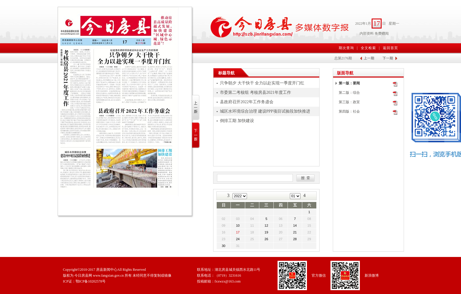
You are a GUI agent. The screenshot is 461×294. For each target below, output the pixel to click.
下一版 (196, 135)
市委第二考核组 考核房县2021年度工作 (255, 92)
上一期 (369, 58)
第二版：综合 (349, 93)
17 (238, 232)
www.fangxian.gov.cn (108, 275)
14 (295, 225)
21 (295, 232)
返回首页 (390, 48)
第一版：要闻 (349, 83)
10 (238, 225)
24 (238, 239)
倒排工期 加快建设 (237, 120)
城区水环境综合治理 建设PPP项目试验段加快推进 (265, 111)
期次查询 (346, 48)
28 (295, 239)
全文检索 (368, 48)
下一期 (388, 58)
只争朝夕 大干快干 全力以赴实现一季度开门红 (262, 83)
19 (266, 232)
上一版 (196, 108)
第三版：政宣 (349, 102)
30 (223, 246)
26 (266, 239)
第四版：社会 (349, 111)
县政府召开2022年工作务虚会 (246, 102)
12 (266, 225)
